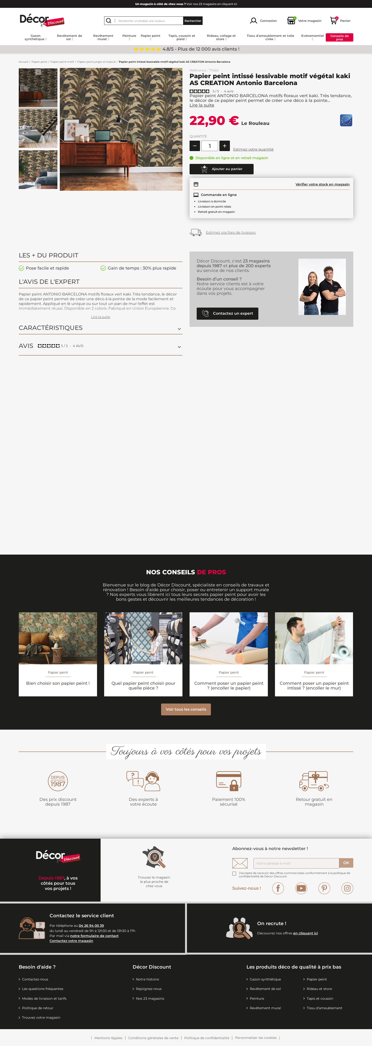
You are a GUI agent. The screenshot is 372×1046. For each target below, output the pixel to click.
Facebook (278, 888)
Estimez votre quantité (253, 149)
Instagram (347, 888)
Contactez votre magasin (71, 941)
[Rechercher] (153, 20)
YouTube (301, 888)
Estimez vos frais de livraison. (231, 232)
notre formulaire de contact (94, 936)
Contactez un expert (227, 313)
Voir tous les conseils (186, 709)
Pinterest (324, 888)
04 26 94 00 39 (91, 925)
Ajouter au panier (221, 169)
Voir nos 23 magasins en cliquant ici (186, 4)
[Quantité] (209, 146)
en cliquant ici (305, 933)
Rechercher (193, 20)
